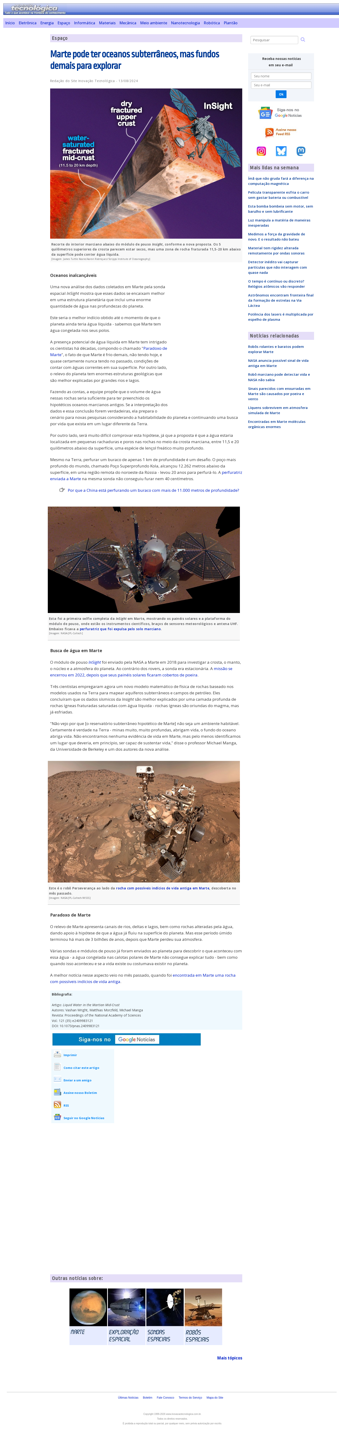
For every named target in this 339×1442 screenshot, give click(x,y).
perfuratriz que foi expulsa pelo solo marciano (120, 629)
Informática (84, 22)
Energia (47, 22)
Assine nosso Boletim (80, 1093)
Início (10, 22)
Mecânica (127, 22)
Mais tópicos (229, 1358)
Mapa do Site (214, 1397)
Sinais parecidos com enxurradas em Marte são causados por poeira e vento (279, 393)
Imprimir (70, 1055)
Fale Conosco (165, 1397)
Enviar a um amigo (78, 1080)
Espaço (63, 22)
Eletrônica (27, 22)
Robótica (212, 22)
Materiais (107, 22)
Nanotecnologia (185, 22)
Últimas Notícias (128, 1397)
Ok (281, 94)
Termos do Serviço (190, 1397)
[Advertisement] (24, 105)
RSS (66, 1105)
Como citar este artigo (81, 1068)
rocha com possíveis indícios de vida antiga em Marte (162, 888)
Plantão (231, 22)
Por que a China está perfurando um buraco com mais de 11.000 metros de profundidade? (153, 490)
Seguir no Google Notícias (84, 1118)
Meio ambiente (153, 22)
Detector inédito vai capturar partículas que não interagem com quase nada (277, 267)
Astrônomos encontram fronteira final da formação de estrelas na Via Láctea (281, 300)
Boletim (147, 1397)
